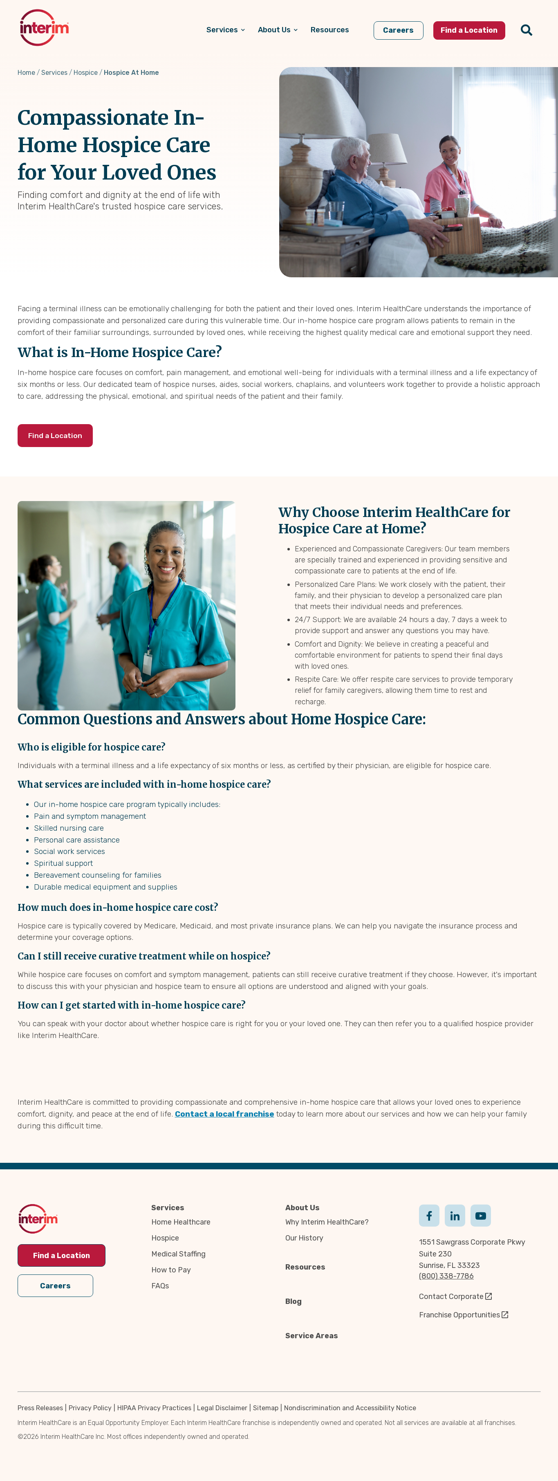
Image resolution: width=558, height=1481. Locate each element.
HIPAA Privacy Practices (154, 1408)
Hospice (86, 72)
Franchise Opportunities (459, 1314)
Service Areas (311, 1335)
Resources (305, 1267)
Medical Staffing (178, 1254)
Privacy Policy (90, 1408)
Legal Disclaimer (222, 1408)
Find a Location (58, 435)
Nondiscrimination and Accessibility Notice (350, 1408)
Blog (293, 1301)
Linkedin (455, 1215)
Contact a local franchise (224, 1114)
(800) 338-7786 (446, 1276)
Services (54, 72)
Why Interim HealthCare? (327, 1222)
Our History (304, 1238)
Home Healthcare (181, 1222)
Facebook (429, 1215)
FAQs (160, 1285)
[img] (44, 27)
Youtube (481, 1215)
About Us (302, 1207)
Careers (55, 1283)
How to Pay (171, 1269)
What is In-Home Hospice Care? (120, 352)
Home (26, 72)
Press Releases (40, 1408)
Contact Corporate (451, 1296)
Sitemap (265, 1408)
